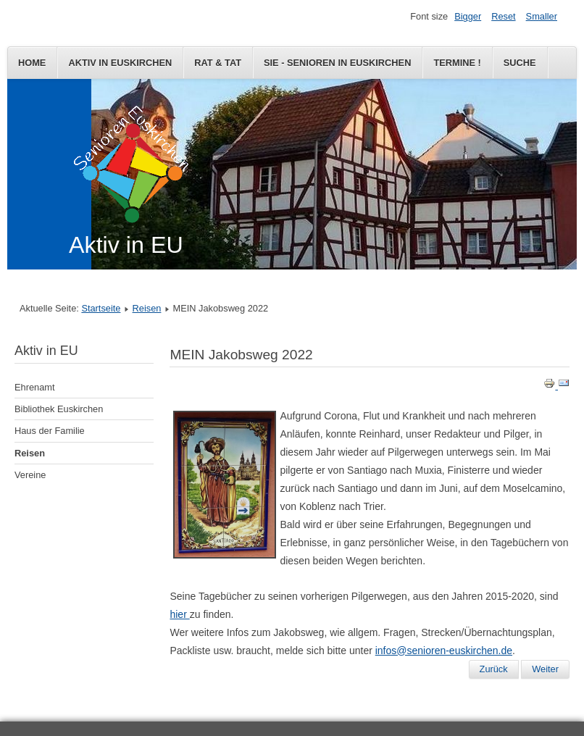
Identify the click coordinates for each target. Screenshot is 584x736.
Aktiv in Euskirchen (120, 62)
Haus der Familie (49, 430)
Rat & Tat (217, 62)
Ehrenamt (34, 387)
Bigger (467, 16)
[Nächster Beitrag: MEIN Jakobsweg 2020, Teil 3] (545, 669)
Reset (503, 16)
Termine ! (456, 62)
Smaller (541, 16)
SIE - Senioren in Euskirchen (337, 62)
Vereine (30, 474)
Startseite (100, 308)
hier (179, 614)
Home (32, 62)
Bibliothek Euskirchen (58, 408)
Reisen (147, 308)
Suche (520, 62)
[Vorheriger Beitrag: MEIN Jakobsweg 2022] (494, 669)
